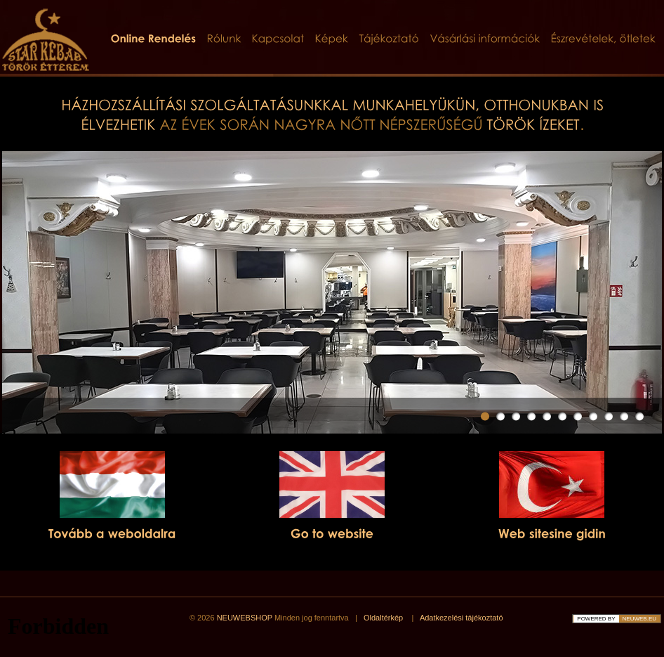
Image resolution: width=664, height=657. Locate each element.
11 (639, 416)
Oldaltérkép (383, 617)
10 (624, 416)
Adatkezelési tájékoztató (461, 617)
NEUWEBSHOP (244, 617)
